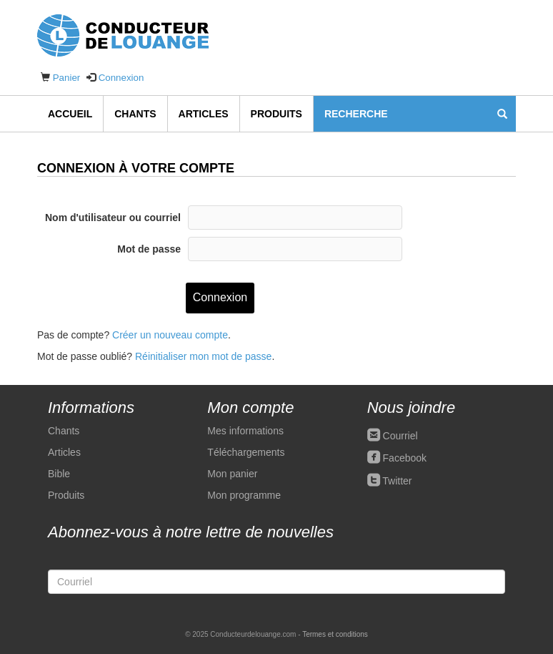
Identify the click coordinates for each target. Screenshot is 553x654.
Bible (59, 473)
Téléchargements (245, 452)
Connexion (121, 77)
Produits (276, 113)
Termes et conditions (335, 634)
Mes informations (245, 430)
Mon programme (244, 495)
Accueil (70, 113)
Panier (67, 77)
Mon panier (232, 473)
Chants (135, 113)
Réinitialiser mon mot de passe (203, 356)
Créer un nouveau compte (170, 335)
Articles (204, 113)
